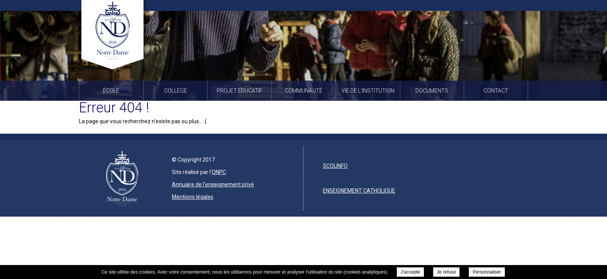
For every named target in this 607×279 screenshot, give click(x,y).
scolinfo (335, 166)
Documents (431, 91)
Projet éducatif (239, 91)
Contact (496, 91)
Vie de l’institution (367, 91)
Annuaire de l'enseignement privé (213, 184)
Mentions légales (192, 197)
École (111, 91)
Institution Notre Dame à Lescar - (114, 36)
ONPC (219, 172)
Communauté (303, 91)
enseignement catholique (359, 191)
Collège (175, 91)
